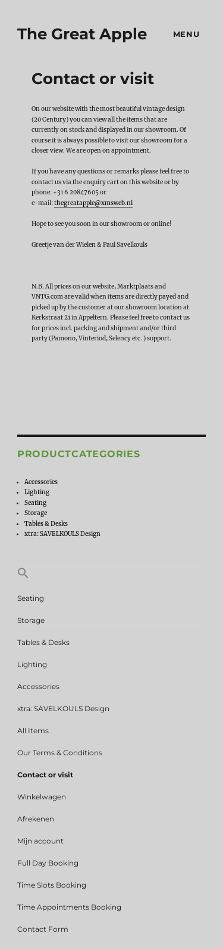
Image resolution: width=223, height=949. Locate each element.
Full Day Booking (47, 862)
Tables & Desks (46, 524)
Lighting (36, 492)
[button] (111, 574)
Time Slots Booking (51, 884)
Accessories (41, 482)
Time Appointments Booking (69, 907)
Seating (35, 503)
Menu (186, 34)
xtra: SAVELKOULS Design (62, 534)
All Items (33, 730)
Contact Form (42, 929)
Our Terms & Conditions (59, 752)
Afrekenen (35, 818)
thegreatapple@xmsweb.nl (93, 203)
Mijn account (40, 840)
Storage (35, 513)
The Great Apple (82, 34)
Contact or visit (45, 774)
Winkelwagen (41, 796)
